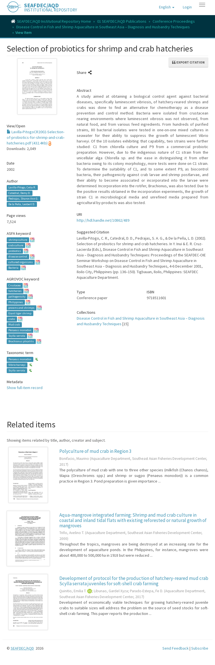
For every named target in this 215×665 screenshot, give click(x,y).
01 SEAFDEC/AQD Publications (121, 21)
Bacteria (13, 268)
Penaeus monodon (19, 330)
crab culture (15, 245)
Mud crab (14, 324)
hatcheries (15, 291)
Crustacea (14, 285)
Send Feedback (175, 648)
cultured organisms (20, 262)
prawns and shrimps (21, 308)
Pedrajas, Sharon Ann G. (23, 198)
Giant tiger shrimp (19, 313)
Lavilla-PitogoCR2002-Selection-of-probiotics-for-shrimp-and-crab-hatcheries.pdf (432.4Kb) (36, 137)
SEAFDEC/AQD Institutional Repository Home (54, 21)
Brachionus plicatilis (21, 341)
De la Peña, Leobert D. (21, 204)
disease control (17, 256)
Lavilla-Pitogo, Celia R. (22, 187)
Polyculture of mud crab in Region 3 (95, 451)
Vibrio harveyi (16, 365)
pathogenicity (16, 296)
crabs (11, 319)
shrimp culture (17, 240)
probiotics (14, 251)
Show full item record (25, 387)
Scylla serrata (16, 336)
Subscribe (199, 648)
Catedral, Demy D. (19, 193)
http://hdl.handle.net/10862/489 (103, 220)
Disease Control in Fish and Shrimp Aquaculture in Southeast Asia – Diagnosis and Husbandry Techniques (103, 26)
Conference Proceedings (174, 21)
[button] (167, 7)
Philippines (15, 302)
